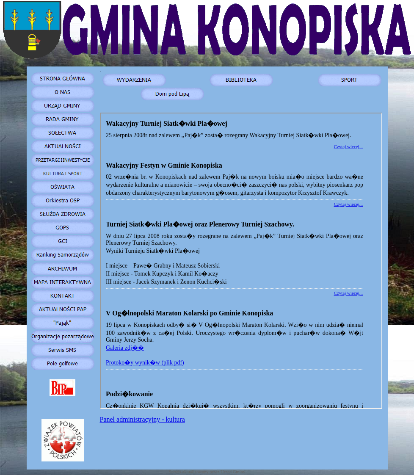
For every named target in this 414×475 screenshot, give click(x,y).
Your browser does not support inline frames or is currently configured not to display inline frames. (241, 261)
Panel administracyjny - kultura (142, 419)
